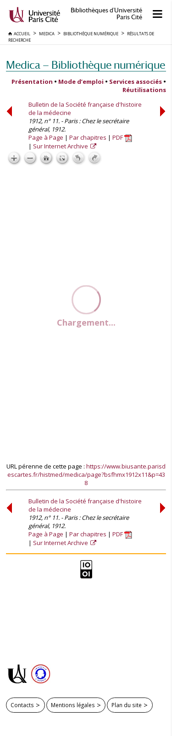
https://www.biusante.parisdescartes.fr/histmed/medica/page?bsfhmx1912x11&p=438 (86, 474)
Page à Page (45, 137)
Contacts (22, 705)
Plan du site (126, 705)
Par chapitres (87, 137)
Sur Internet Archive (61, 146)
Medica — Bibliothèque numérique (85, 65)
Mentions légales (73, 705)
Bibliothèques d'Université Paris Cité (106, 14)
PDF (122, 137)
